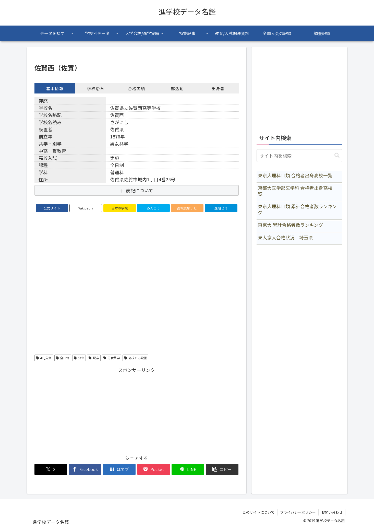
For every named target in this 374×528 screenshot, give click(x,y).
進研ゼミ (221, 208)
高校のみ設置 (135, 358)
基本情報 (55, 88)
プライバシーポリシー (298, 512)
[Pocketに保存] (153, 469)
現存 (94, 358)
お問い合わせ (332, 512)
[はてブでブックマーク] (119, 469)
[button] (222, 469)
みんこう (153, 208)
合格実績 (136, 88)
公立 (79, 358)
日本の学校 (119, 208)
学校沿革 (95, 88)
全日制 (62, 358)
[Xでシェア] (50, 469)
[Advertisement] (136, 410)
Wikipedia (85, 208)
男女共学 (111, 358)
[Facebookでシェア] (85, 469)
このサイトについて (259, 512)
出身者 (218, 88)
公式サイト (52, 208)
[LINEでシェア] (188, 469)
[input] (299, 155)
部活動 (177, 88)
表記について (139, 190)
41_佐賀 (44, 358)
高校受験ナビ (187, 208)
